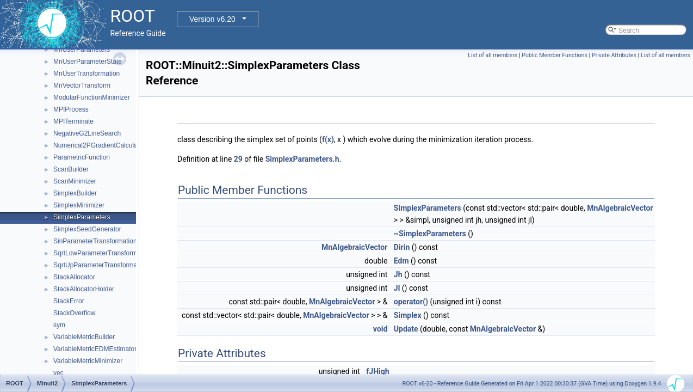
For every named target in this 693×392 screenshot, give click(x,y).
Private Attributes (614, 55)
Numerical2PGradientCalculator (99, 145)
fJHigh (377, 371)
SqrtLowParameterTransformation (102, 253)
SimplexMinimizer (78, 205)
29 (238, 159)
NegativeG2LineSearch (87, 133)
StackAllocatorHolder (83, 289)
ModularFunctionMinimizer (91, 97)
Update (406, 328)
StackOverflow (74, 313)
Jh (398, 274)
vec (58, 373)
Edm (401, 260)
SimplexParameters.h (302, 159)
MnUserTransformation (86, 73)
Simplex (408, 315)
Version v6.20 (212, 19)
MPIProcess (71, 109)
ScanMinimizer (74, 181)
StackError (68, 301)
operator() (411, 301)
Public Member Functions (554, 55)
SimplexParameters (81, 217)
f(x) (328, 139)
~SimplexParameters (430, 233)
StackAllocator (74, 277)
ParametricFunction (81, 157)
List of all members (492, 55)
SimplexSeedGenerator (87, 229)
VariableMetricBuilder (84, 337)
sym (59, 325)
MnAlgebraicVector (620, 208)
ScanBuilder (71, 169)
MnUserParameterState (87, 61)
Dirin (402, 247)
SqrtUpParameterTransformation (100, 265)
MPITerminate (73, 121)
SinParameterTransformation (95, 241)
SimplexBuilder (75, 193)
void (380, 328)
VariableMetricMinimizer (87, 361)
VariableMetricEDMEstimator (95, 349)
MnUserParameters (81, 49)
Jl (397, 288)
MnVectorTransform (81, 85)
